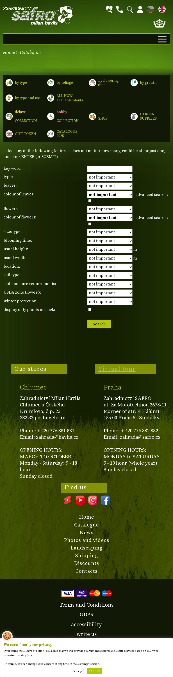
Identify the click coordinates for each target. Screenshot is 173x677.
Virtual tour (117, 369)
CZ (149, 8)
